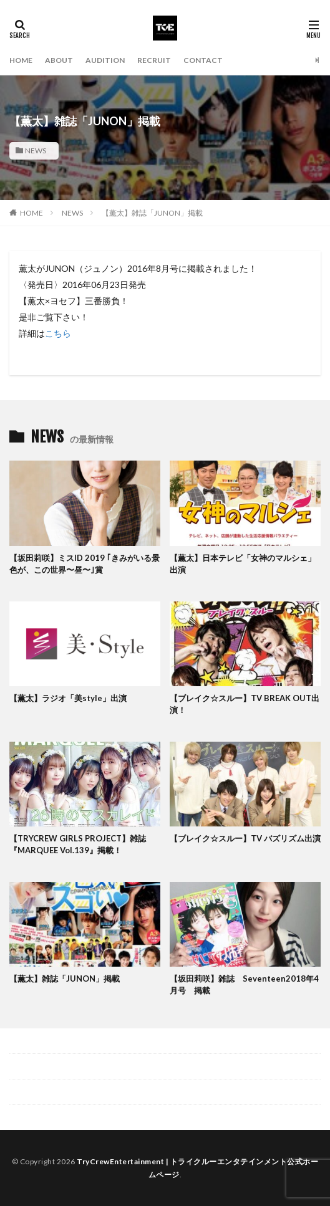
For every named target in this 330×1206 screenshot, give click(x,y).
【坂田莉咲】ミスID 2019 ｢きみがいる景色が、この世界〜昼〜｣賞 (84, 564)
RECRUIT (154, 60)
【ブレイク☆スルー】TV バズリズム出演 (245, 838)
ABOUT (59, 60)
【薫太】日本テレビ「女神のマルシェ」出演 (243, 564)
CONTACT (203, 60)
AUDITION (105, 60)
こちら (58, 333)
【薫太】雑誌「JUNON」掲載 (152, 213)
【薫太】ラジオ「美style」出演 (68, 698)
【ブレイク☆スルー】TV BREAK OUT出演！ (244, 704)
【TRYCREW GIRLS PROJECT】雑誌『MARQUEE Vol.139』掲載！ (77, 844)
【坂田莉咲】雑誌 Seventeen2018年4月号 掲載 (244, 985)
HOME (20, 60)
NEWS (35, 150)
